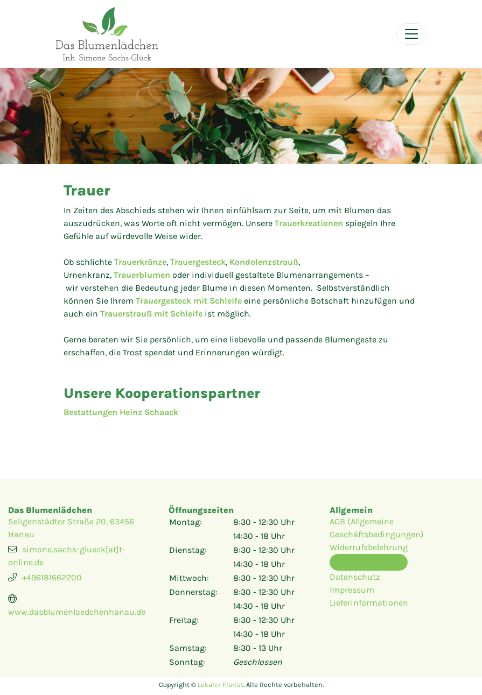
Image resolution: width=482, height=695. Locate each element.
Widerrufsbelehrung (369, 547)
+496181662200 (52, 577)
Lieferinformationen (369, 603)
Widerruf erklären (368, 562)
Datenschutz (355, 577)
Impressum (352, 590)
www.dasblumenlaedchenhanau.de (76, 612)
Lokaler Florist (220, 684)
